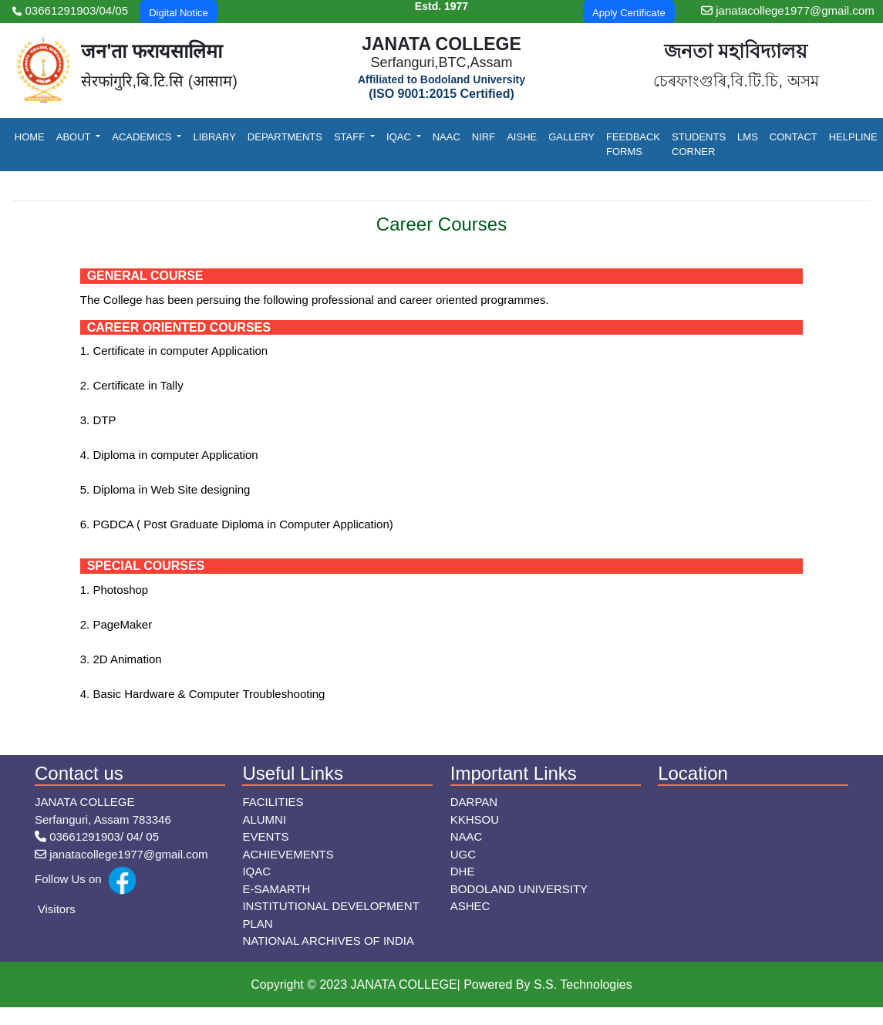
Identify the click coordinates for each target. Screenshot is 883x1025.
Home (30, 137)
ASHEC (470, 905)
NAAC (446, 137)
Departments (285, 137)
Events (265, 836)
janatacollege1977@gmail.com (788, 10)
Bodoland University (519, 888)
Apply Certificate (629, 13)
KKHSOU (474, 819)
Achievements (287, 854)
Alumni (264, 819)
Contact (793, 137)
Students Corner (699, 144)
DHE (462, 871)
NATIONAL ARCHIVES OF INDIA (328, 940)
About (74, 137)
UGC (463, 854)
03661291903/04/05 (70, 10)
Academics (143, 137)
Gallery (571, 137)
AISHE (522, 137)
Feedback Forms (633, 144)
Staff (351, 137)
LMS (747, 137)
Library (214, 137)
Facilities (272, 801)
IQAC (399, 137)
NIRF (483, 137)
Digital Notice (178, 13)
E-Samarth (276, 888)
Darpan (473, 801)
